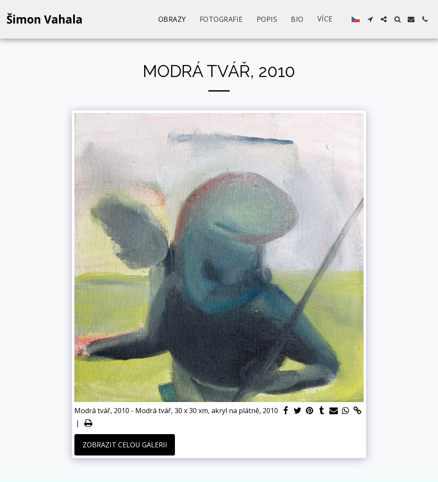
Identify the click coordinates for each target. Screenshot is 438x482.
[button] (370, 19)
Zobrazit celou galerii (125, 444)
